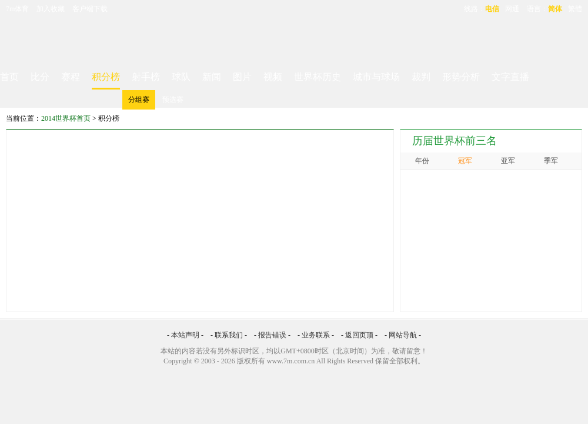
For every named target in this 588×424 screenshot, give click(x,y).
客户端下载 (90, 9)
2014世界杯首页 (66, 118)
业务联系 (316, 335)
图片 (242, 77)
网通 (512, 9)
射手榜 (146, 77)
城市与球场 (376, 77)
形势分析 (461, 77)
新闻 (211, 77)
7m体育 (17, 9)
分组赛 (138, 99)
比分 (40, 77)
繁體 (575, 9)
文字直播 (510, 77)
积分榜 (106, 77)
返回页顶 (359, 335)
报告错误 (272, 335)
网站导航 (403, 335)
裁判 (421, 77)
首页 (9, 77)
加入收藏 (50, 9)
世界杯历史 (317, 77)
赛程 (70, 77)
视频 (272, 77)
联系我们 (229, 335)
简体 (555, 9)
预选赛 (172, 99)
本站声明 (185, 335)
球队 (181, 77)
